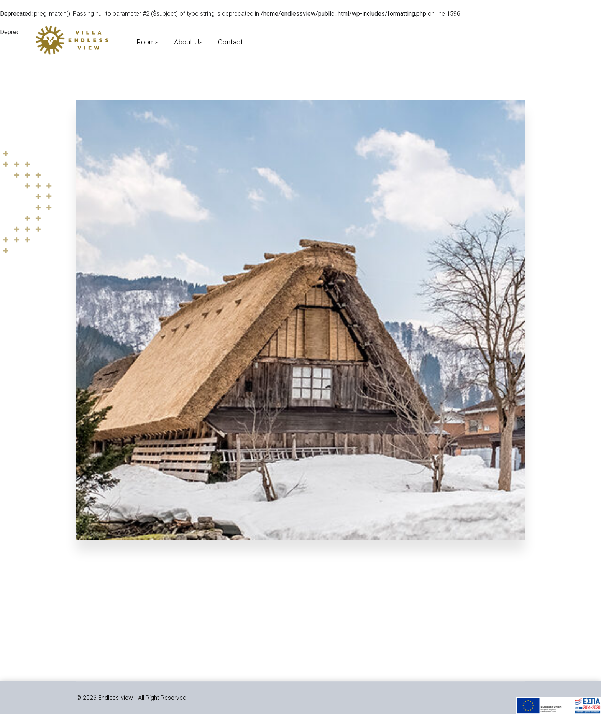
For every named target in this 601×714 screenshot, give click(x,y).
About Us (191, 44)
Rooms (151, 44)
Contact (234, 44)
